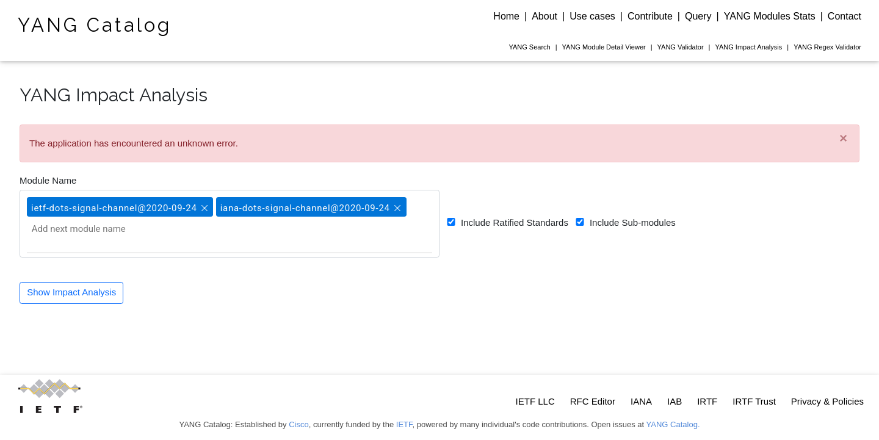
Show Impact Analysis (71, 292)
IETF (404, 424)
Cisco (299, 424)
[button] (203, 202)
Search (529, 47)
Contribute (650, 16)
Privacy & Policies (827, 401)
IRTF (707, 401)
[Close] (843, 139)
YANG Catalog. (673, 424)
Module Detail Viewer (604, 47)
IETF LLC (535, 401)
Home (506, 16)
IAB (674, 401)
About (544, 16)
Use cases (592, 16)
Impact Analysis (748, 47)
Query (698, 16)
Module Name (48, 180)
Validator (680, 47)
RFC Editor (592, 401)
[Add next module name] (92, 228)
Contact (844, 16)
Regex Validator (827, 47)
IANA (641, 401)
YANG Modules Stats (770, 16)
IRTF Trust (754, 401)
